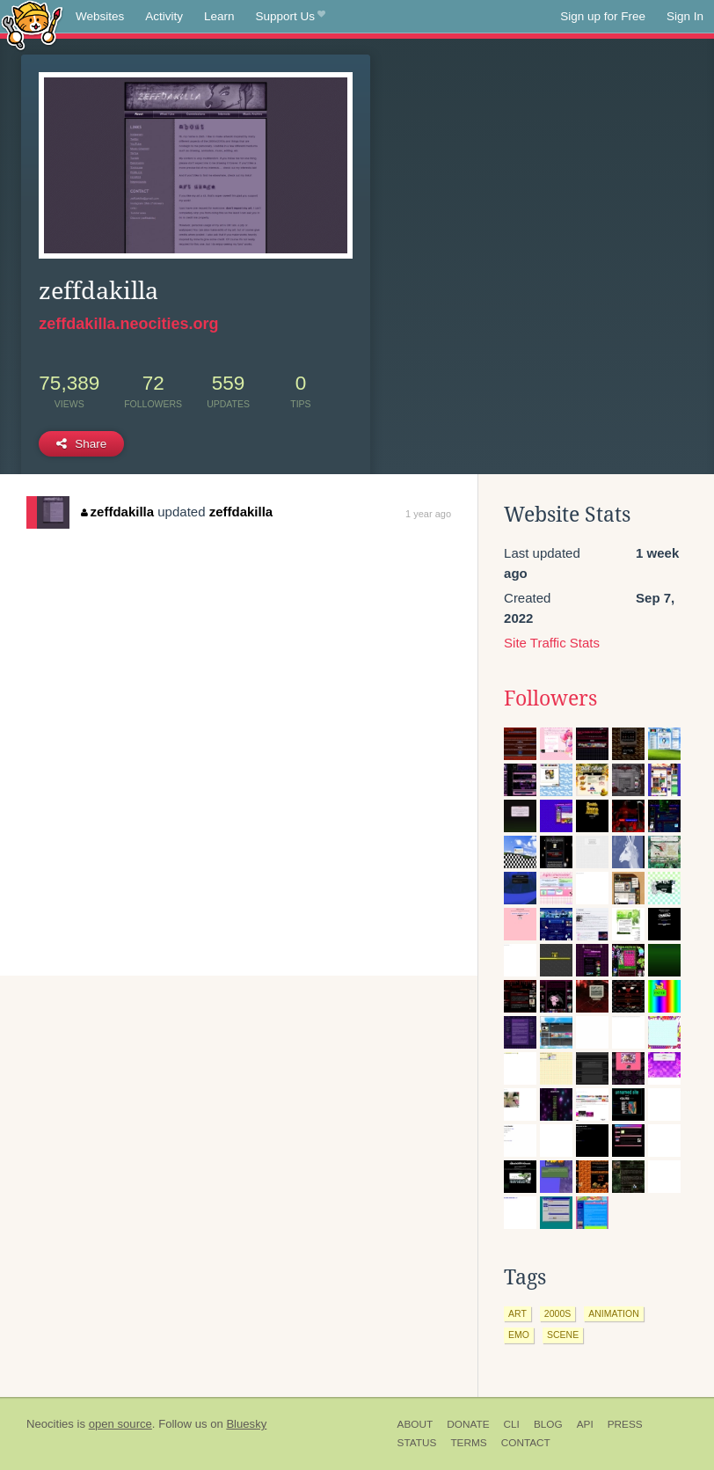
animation (613, 1313)
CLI (512, 1424)
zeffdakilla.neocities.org (128, 324)
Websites (100, 16)
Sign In (685, 16)
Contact (525, 1443)
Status (417, 1443)
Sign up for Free (602, 16)
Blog (548, 1424)
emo (518, 1334)
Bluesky (246, 1423)
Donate (468, 1424)
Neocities (50, 1423)
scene (563, 1334)
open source (120, 1423)
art (517, 1313)
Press (625, 1424)
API (585, 1424)
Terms (468, 1443)
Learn (219, 16)
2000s (557, 1313)
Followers (550, 698)
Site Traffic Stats (552, 642)
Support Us (290, 17)
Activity (164, 16)
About (415, 1424)
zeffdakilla (117, 511)
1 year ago (428, 513)
